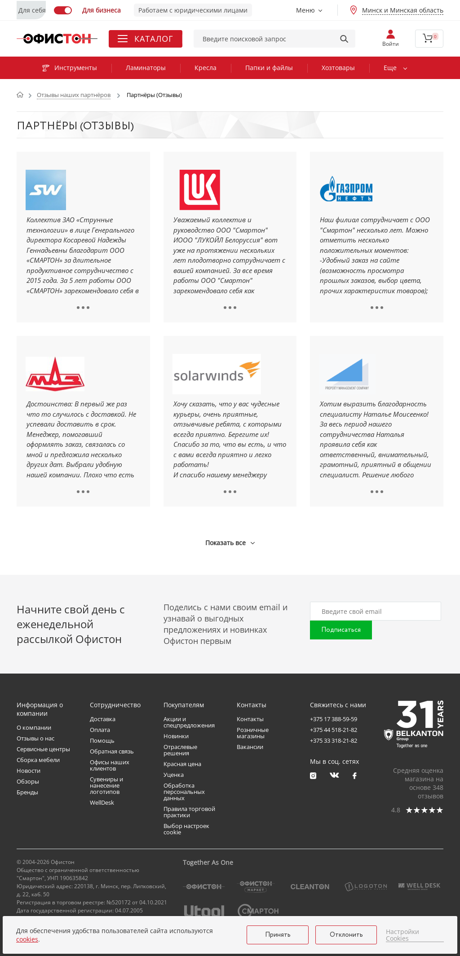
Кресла (206, 67)
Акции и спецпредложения (189, 722)
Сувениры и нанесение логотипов (106, 785)
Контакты (250, 719)
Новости (28, 770)
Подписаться (341, 630)
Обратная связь (112, 751)
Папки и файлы (269, 67)
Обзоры (28, 781)
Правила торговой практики (189, 812)
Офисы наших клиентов (109, 765)
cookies (27, 939)
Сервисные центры (43, 749)
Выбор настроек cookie (186, 829)
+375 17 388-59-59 (333, 719)
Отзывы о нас (35, 738)
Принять (278, 934)
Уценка (174, 774)
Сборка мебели (38, 760)
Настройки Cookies (402, 935)
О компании (34, 727)
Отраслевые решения (180, 750)
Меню (305, 10)
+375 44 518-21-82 (333, 730)
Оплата (100, 730)
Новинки (176, 736)
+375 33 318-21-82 (333, 740)
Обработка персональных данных (184, 791)
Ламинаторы (146, 67)
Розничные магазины (253, 733)
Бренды (27, 792)
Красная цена (182, 764)
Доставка (102, 719)
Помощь (102, 740)
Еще (390, 67)
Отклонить (346, 934)
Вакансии (250, 747)
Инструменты (69, 67)
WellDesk (102, 802)
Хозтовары (338, 67)
